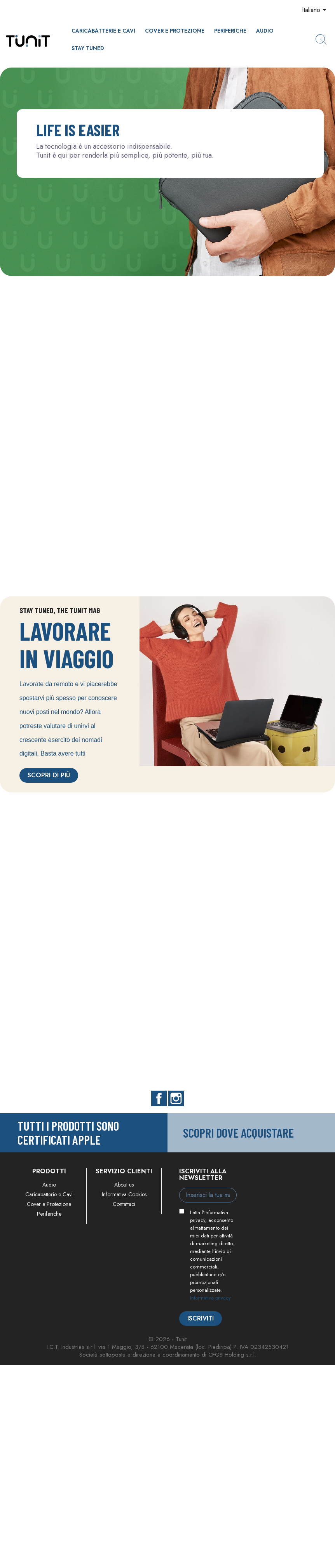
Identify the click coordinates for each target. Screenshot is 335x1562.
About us (124, 1184)
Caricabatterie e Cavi (103, 31)
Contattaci (124, 1204)
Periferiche (230, 31)
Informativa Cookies (124, 1194)
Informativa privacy (210, 1297)
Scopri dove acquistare (238, 1132)
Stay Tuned (88, 48)
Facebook (159, 1098)
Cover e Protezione (174, 31)
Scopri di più (49, 775)
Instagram (176, 1098)
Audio (265, 31)
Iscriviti (200, 1318)
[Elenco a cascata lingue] (315, 10)
